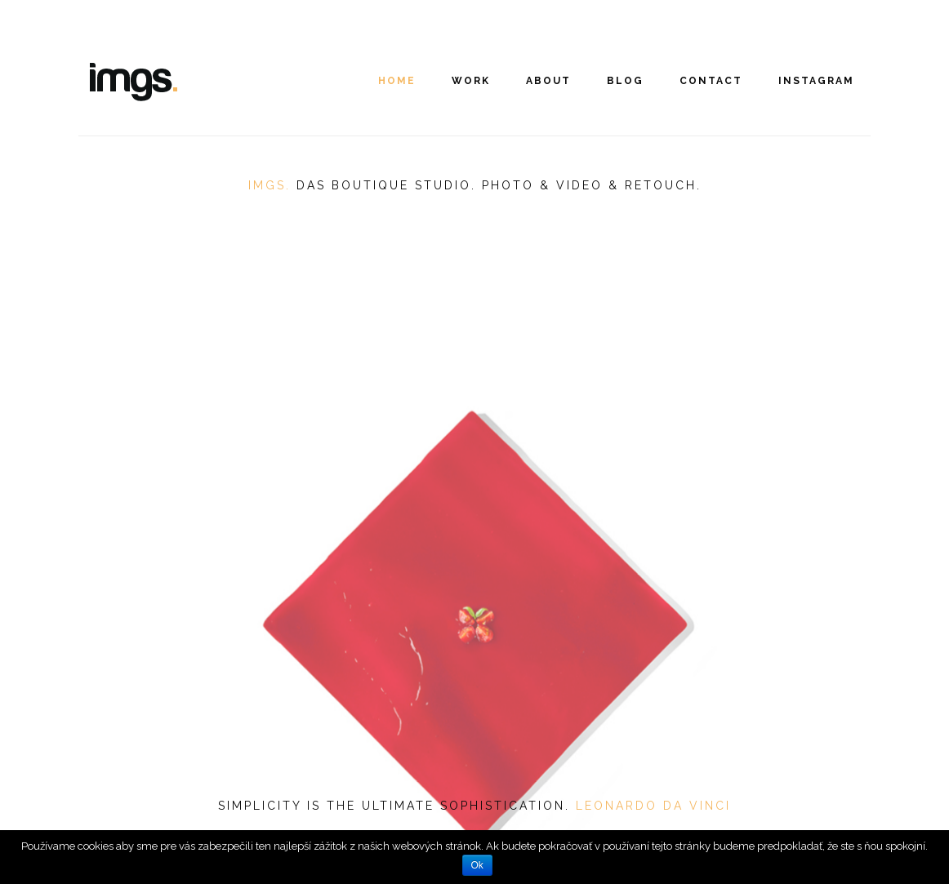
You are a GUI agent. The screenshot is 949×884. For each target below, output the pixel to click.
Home (397, 81)
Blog (625, 81)
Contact (710, 81)
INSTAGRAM (816, 81)
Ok (477, 865)
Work (471, 81)
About (548, 81)
